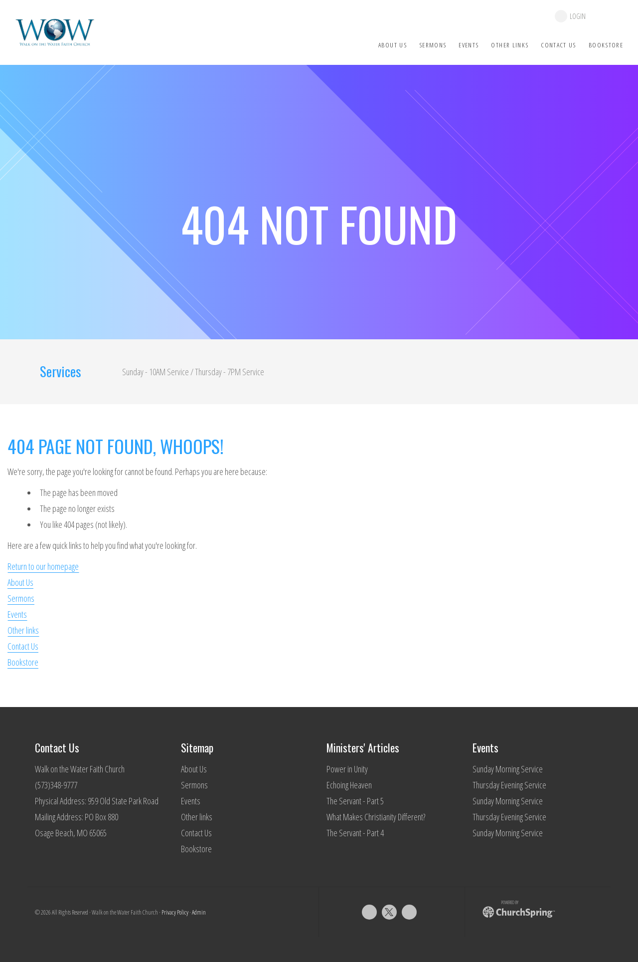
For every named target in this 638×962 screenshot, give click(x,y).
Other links (23, 630)
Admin (199, 912)
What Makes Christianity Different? (375, 817)
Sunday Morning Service (508, 769)
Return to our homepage (43, 566)
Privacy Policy (174, 912)
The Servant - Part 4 (355, 833)
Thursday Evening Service (509, 785)
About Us (20, 582)
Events (17, 614)
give (609, 16)
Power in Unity (347, 769)
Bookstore (22, 662)
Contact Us (22, 646)
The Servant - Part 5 (355, 801)
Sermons (20, 598)
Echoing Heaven (349, 785)
